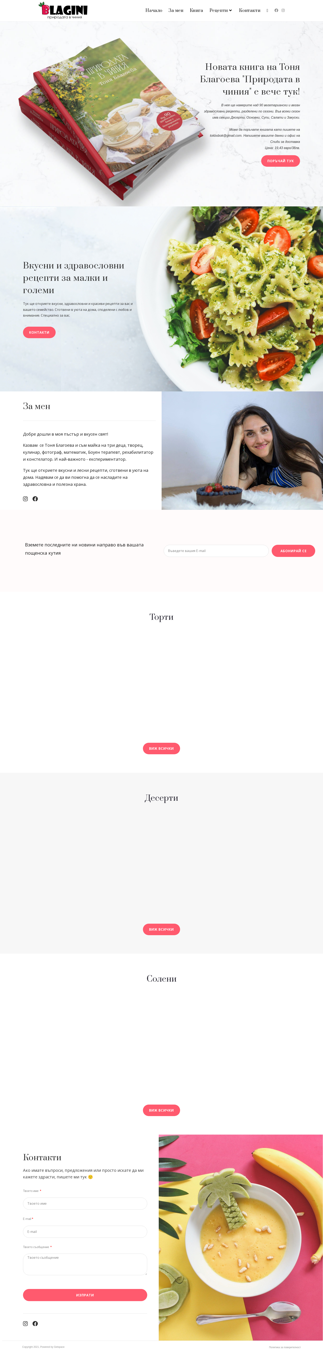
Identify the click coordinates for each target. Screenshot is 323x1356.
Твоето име (31, 1191)
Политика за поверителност (285, 1347)
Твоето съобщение (36, 1247)
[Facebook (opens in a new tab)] (276, 10)
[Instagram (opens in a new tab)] (283, 10)
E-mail (27, 1219)
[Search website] (267, 10)
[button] (280, 161)
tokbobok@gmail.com (225, 135)
